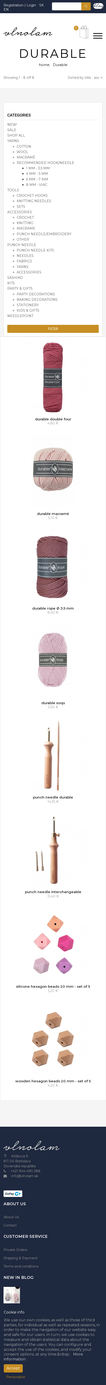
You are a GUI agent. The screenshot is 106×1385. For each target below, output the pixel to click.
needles (25, 256)
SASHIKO (15, 278)
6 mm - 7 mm (37, 179)
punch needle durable (53, 797)
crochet (25, 217)
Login (31, 5)
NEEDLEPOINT (20, 316)
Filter (53, 329)
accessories (19, 212)
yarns (22, 267)
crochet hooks (32, 195)
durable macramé (53, 513)
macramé (26, 157)
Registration (14, 5)
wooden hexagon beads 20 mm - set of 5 (53, 1081)
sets (21, 207)
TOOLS (13, 190)
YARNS (13, 141)
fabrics (24, 261)
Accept (13, 1368)
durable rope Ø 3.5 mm (53, 608)
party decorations (36, 294)
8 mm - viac (36, 185)
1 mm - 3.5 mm (38, 168)
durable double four (53, 419)
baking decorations (37, 299)
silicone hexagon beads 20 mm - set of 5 (53, 986)
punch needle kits (35, 250)
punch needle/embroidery (44, 234)
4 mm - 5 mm (37, 174)
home (44, 65)
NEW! (12, 124)
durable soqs (53, 703)
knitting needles (34, 201)
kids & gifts (28, 310)
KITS (11, 283)
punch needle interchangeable (53, 892)
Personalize (15, 1377)
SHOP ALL (16, 135)
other (23, 239)
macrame (26, 228)
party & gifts (20, 288)
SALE (11, 130)
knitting (25, 223)
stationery (28, 305)
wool (22, 152)
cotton (24, 146)
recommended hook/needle (45, 163)
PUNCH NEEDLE (21, 245)
